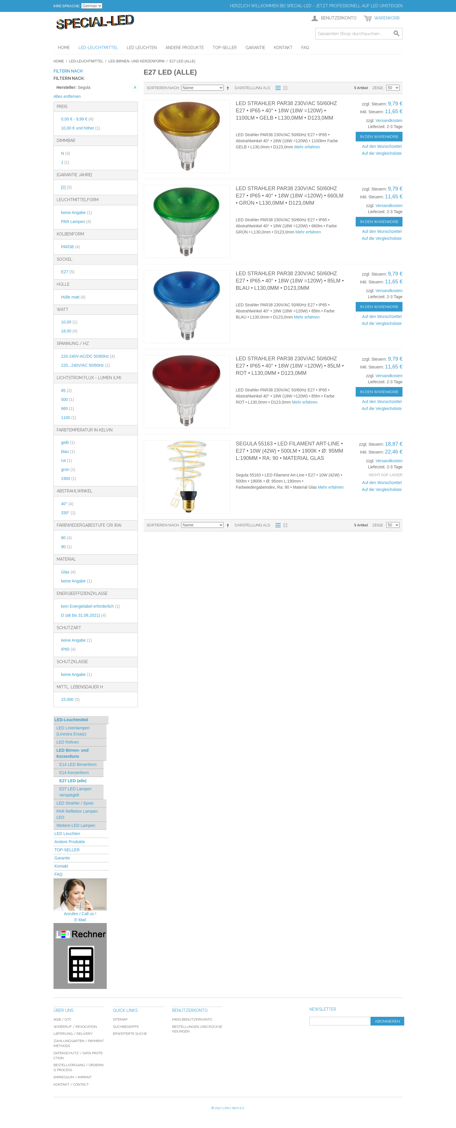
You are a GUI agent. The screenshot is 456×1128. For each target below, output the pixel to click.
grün (68, 469)
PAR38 (70, 246)
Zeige (377, 88)
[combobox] (358, 33)
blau (68, 451)
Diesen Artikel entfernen (135, 87)
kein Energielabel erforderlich (90, 606)
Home (59, 61)
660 (67, 408)
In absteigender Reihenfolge (229, 88)
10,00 (69, 322)
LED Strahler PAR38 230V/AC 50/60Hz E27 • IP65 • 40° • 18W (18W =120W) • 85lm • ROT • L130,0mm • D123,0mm (290, 366)
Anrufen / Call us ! (80, 913)
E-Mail (80, 919)
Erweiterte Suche (130, 1034)
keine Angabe (76, 212)
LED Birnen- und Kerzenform (136, 61)
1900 (68, 478)
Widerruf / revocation (75, 1027)
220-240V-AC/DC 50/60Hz (88, 356)
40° (67, 503)
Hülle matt (73, 297)
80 (66, 537)
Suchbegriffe (126, 1027)
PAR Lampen (76, 221)
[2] (66, 187)
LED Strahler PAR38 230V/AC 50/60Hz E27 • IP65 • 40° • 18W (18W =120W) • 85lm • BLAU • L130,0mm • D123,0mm (290, 281)
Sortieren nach (163, 88)
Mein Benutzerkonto (192, 1019)
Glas (68, 572)
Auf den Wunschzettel (382, 146)
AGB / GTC (63, 1019)
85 (66, 390)
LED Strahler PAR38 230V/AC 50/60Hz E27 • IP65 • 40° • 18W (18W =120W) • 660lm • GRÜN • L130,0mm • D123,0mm (289, 196)
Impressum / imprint (73, 1077)
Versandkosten (388, 120)
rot (66, 460)
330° (68, 512)
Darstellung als (252, 88)
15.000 (70, 699)
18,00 (69, 331)
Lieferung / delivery (73, 1034)
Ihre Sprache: (67, 6)
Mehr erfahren (307, 147)
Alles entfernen (67, 96)
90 (66, 546)
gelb (68, 442)
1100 (68, 417)
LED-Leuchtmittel (86, 61)
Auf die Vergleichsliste (382, 153)
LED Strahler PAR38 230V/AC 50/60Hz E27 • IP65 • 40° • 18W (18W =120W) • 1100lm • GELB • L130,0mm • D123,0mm (286, 110)
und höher (80, 128)
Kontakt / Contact (71, 1084)
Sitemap (120, 1019)
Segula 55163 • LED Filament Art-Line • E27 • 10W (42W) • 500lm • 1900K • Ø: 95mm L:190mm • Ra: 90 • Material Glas (289, 451)
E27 (67, 271)
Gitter (285, 88)
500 (67, 399)
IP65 (68, 649)
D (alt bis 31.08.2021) (83, 615)
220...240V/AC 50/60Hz (85, 365)
